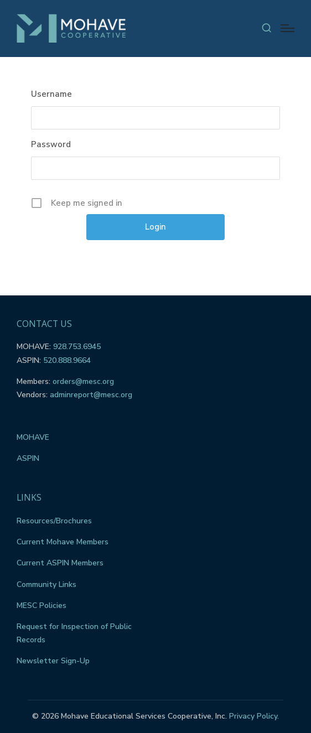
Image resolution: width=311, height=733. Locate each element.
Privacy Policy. (254, 716)
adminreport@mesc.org (91, 394)
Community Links (46, 584)
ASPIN (28, 458)
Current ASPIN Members (60, 563)
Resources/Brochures (54, 521)
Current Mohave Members (62, 542)
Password (51, 144)
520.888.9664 (67, 360)
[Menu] (287, 28)
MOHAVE (33, 437)
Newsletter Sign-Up (53, 661)
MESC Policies (41, 605)
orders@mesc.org (83, 381)
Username (51, 94)
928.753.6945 (77, 346)
